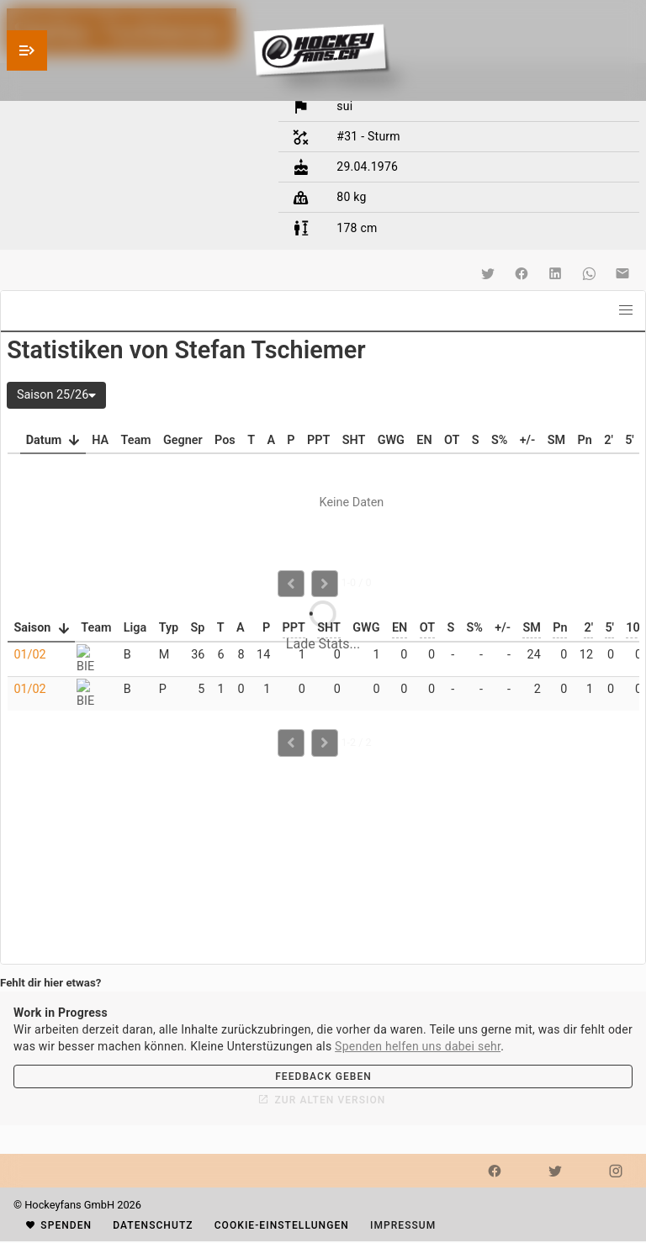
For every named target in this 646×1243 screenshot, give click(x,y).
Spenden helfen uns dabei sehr (417, 1046)
